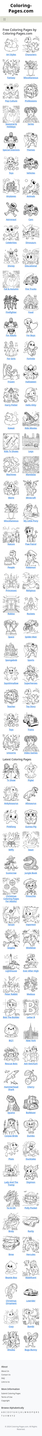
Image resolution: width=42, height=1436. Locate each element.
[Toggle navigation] (4, 19)
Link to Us (5, 1382)
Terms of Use (6, 1397)
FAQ (3, 1378)
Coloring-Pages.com (21, 8)
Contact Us (5, 1374)
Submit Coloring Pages (10, 1393)
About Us (5, 1371)
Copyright (5, 1400)
